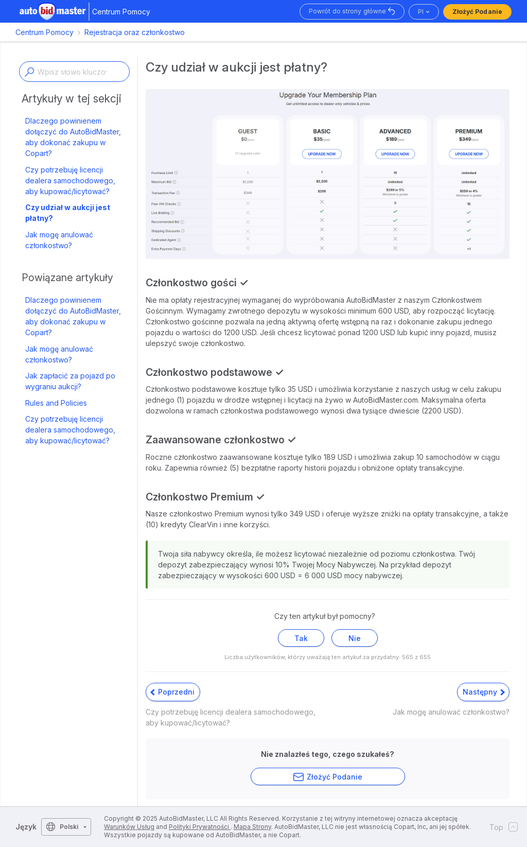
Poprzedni (172, 691)
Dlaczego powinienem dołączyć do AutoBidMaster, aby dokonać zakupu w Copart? (73, 137)
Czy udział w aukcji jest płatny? (67, 212)
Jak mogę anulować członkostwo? (59, 240)
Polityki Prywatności (200, 827)
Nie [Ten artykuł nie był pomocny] (354, 638)
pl (421, 11)
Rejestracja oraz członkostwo (134, 32)
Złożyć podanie (477, 11)
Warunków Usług (129, 827)
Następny (484, 691)
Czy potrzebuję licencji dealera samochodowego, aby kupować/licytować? (70, 180)
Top (500, 827)
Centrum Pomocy (44, 32)
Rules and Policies (56, 403)
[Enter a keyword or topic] (74, 71)
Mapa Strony (252, 827)
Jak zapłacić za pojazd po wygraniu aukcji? (70, 381)
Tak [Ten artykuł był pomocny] (301, 638)
